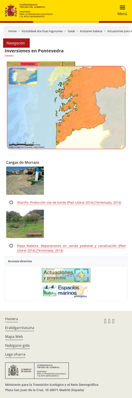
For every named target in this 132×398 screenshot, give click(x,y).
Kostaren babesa (91, 31)
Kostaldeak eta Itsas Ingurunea (42, 31)
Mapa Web (14, 336)
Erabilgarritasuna (19, 327)
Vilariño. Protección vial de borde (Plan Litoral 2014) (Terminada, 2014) (69, 202)
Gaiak (71, 31)
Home (12, 31)
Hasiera (11, 318)
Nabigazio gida (17, 345)
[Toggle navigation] (121, 10)
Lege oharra (15, 354)
